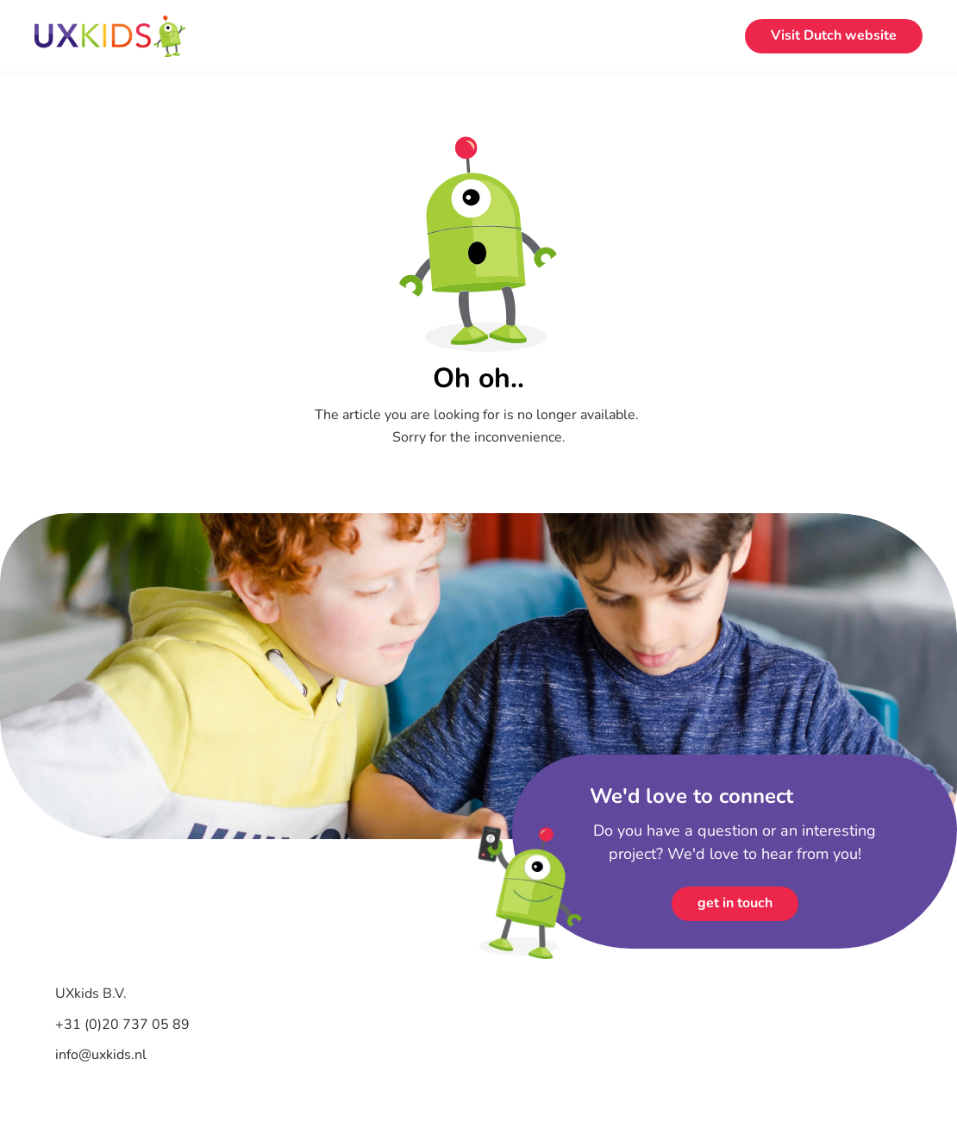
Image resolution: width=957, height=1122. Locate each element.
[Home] (109, 36)
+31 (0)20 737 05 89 (124, 1024)
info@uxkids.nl (101, 1054)
